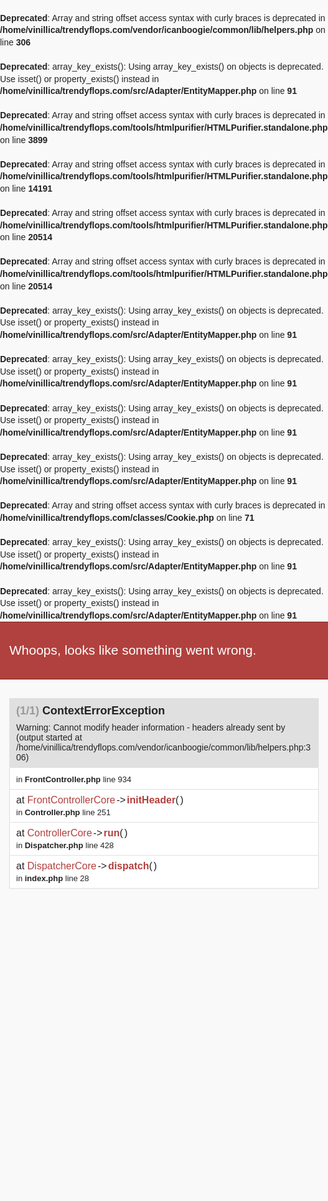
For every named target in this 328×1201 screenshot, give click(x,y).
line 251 (68, 812)
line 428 (69, 845)
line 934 (78, 779)
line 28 (57, 878)
